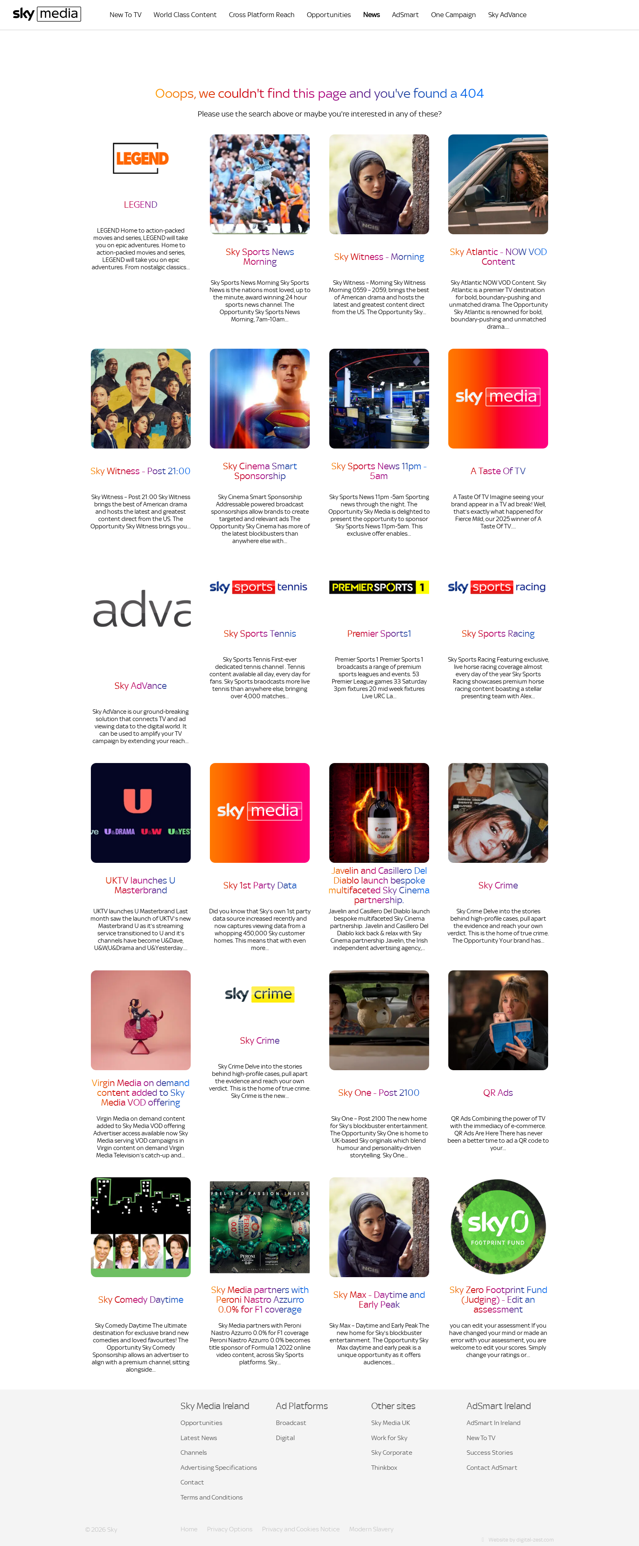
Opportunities (202, 1423)
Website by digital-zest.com (517, 1540)
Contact (192, 1482)
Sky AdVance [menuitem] (507, 15)
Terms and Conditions (212, 1497)
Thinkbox (384, 1467)
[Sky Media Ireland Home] (47, 19)
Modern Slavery (371, 1529)
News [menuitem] (371, 15)
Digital (285, 1438)
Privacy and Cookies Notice (301, 1529)
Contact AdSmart (492, 1467)
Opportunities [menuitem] (329, 15)
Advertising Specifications (219, 1467)
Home (189, 1529)
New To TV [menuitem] (125, 15)
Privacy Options (230, 1529)
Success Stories (490, 1452)
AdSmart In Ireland (493, 1423)
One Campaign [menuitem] (453, 15)
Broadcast (291, 1423)
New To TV (481, 1438)
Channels (194, 1452)
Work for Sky (389, 1438)
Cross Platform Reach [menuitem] (262, 15)
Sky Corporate (391, 1452)
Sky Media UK (390, 1423)
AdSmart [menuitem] (405, 15)
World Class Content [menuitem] (185, 15)
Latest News (199, 1438)
